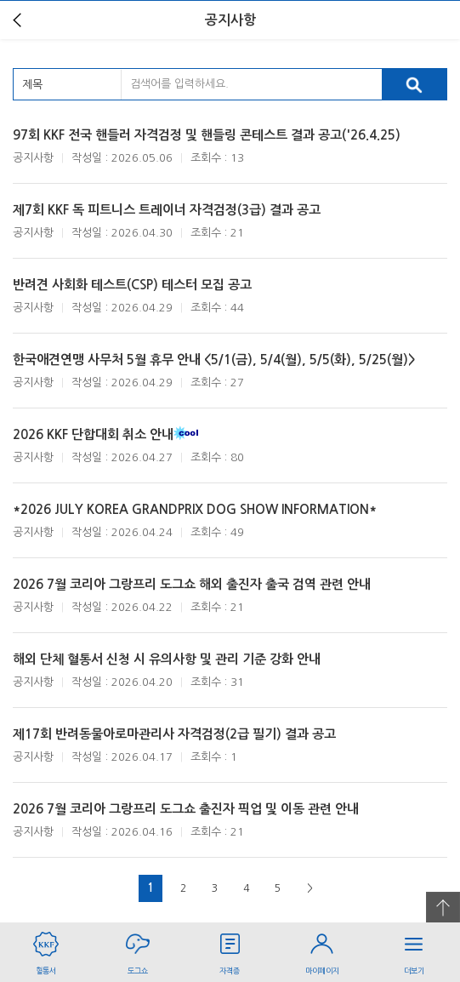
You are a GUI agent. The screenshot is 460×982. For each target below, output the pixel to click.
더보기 (414, 948)
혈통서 (46, 948)
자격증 (229, 948)
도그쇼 (138, 948)
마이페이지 (322, 948)
